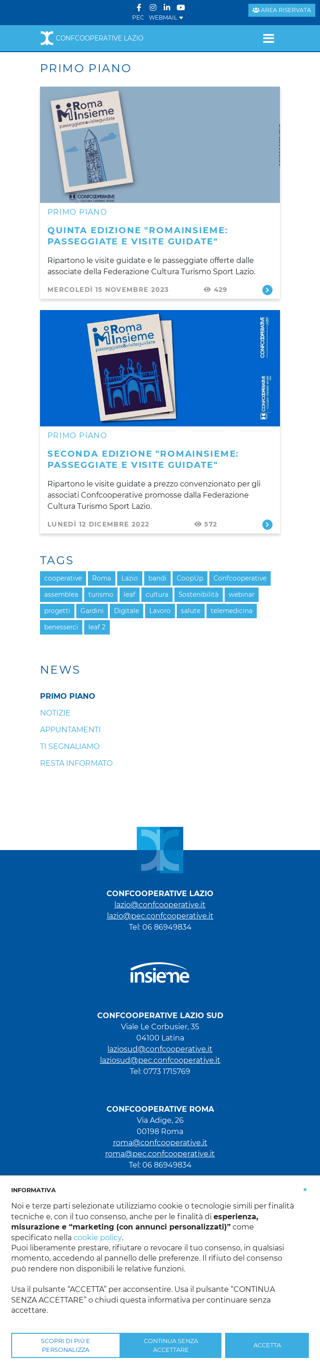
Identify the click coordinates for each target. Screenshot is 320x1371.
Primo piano (77, 212)
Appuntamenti (70, 729)
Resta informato (76, 763)
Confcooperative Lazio (91, 38)
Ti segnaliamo (70, 746)
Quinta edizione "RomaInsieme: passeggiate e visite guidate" (137, 236)
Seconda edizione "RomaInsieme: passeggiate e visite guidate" (143, 459)
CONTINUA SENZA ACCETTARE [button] (171, 1345)
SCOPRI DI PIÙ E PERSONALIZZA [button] (65, 1345)
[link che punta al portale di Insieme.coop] (160, 968)
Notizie (55, 713)
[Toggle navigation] (268, 38)
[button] (305, 1189)
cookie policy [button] (97, 1237)
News (60, 669)
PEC (138, 17)
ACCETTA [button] (267, 1345)
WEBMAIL (166, 17)
